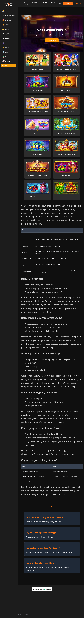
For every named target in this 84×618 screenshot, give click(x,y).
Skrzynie (6, 47)
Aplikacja (59, 3)
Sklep (5, 57)
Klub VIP (6, 52)
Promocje (34, 3)
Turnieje (6, 24)
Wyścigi (6, 34)
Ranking (6, 61)
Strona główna (25, 3)
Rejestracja (44, 3)
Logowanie (78, 3)
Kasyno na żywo (8, 15)
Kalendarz (6, 38)
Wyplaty (53, 3)
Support (4, 65)
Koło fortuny (7, 43)
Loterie (5, 29)
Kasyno (6, 11)
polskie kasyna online (44, 209)
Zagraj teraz (52, 40)
